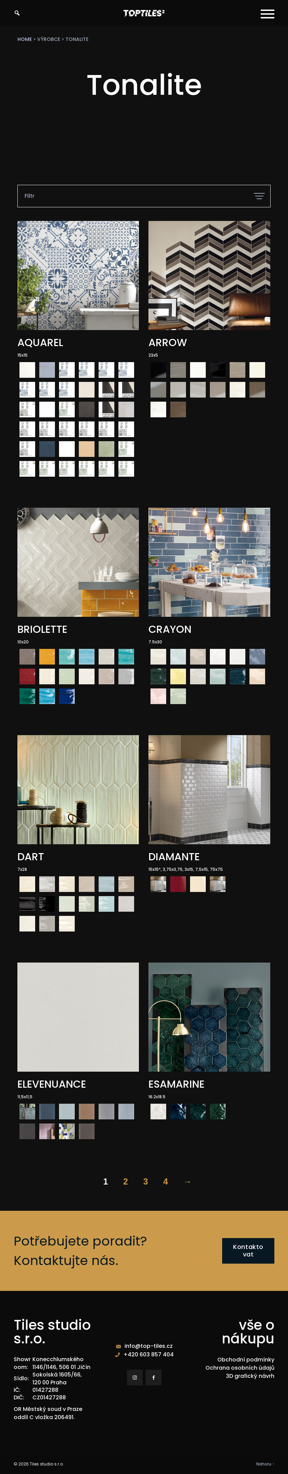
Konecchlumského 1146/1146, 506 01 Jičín (61, 1363)
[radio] (27, 369)
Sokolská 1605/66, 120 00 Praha (57, 1378)
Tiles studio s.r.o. (47, 1464)
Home (24, 39)
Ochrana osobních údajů (239, 1368)
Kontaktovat (248, 1250)
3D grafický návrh (250, 1376)
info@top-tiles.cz (149, 1346)
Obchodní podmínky (245, 1360)
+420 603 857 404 (149, 1354)
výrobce (48, 39)
